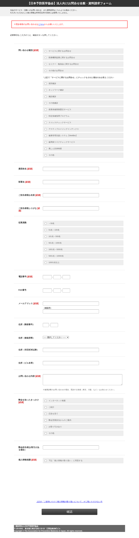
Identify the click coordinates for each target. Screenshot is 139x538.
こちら (41, 24)
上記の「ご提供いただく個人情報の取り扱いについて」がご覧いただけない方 (69, 503)
